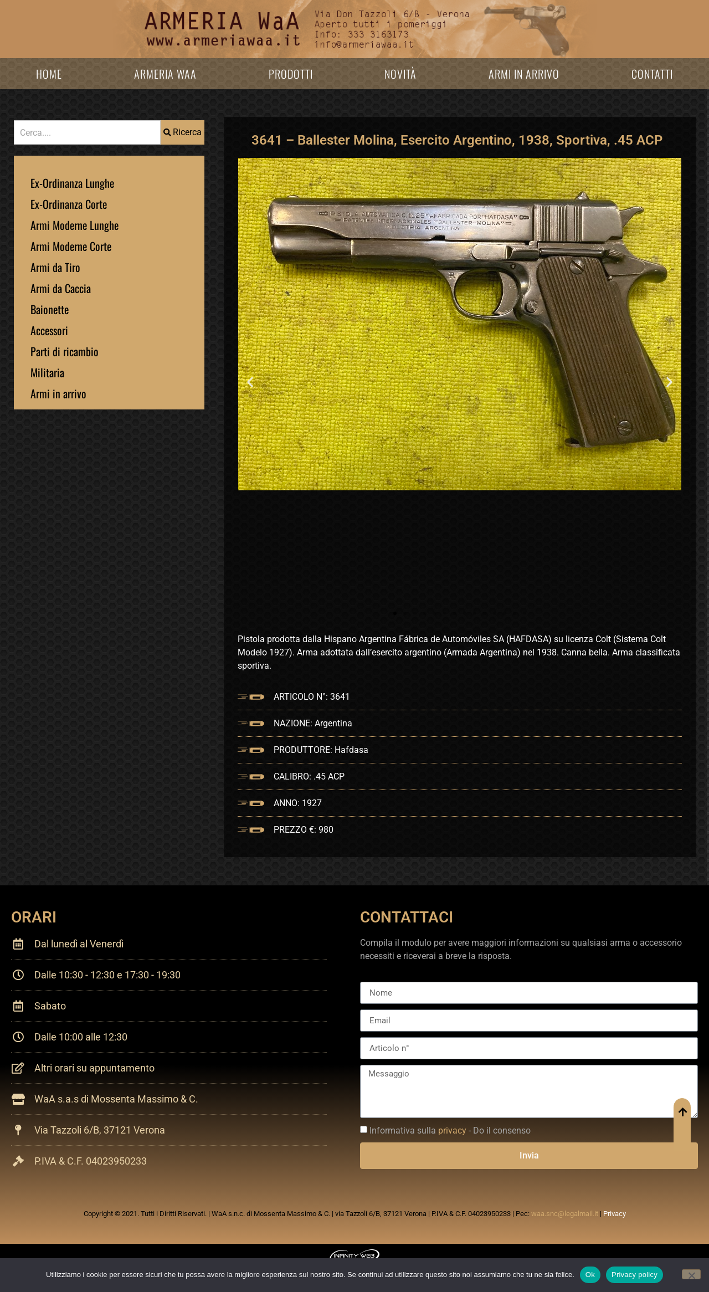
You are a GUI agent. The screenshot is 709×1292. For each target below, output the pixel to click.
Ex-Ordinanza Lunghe (72, 183)
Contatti (652, 73)
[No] (691, 1274)
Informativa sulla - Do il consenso (450, 1130)
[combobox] (87, 132)
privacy (452, 1130)
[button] (250, 381)
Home (49, 73)
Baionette (49, 309)
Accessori (49, 330)
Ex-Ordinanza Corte (68, 204)
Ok (590, 1274)
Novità (400, 73)
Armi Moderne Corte (70, 246)
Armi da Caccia (60, 288)
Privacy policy (634, 1274)
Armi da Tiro (55, 267)
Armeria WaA (165, 73)
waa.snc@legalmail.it (564, 1213)
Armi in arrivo (524, 73)
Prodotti (291, 73)
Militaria (47, 372)
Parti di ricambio (64, 351)
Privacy (614, 1213)
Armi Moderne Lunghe (74, 225)
